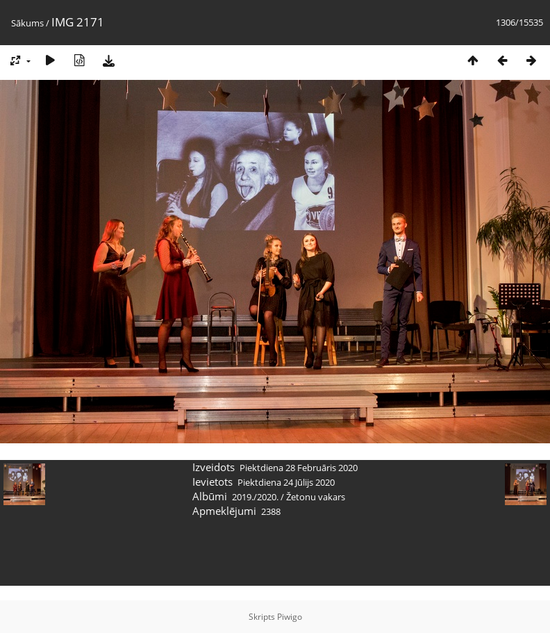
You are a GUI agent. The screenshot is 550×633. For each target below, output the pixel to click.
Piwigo (289, 617)
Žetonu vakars (315, 497)
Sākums (27, 23)
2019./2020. (255, 497)
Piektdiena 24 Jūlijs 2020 (286, 482)
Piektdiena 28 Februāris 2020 (299, 467)
